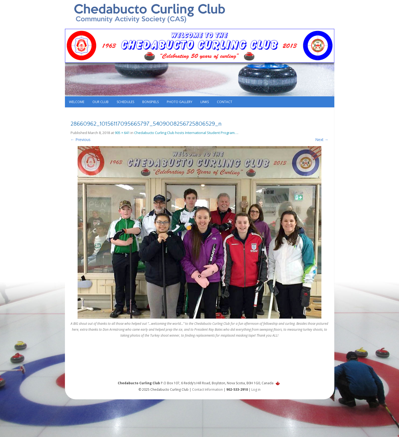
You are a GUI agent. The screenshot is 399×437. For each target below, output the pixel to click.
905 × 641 (122, 132)
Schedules (125, 102)
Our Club (100, 102)
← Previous (81, 139)
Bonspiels (150, 102)
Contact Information (207, 389)
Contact (224, 102)
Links (204, 102)
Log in (256, 389)
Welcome (76, 102)
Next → (321, 139)
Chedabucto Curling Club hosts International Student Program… (186, 132)
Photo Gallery (179, 102)
